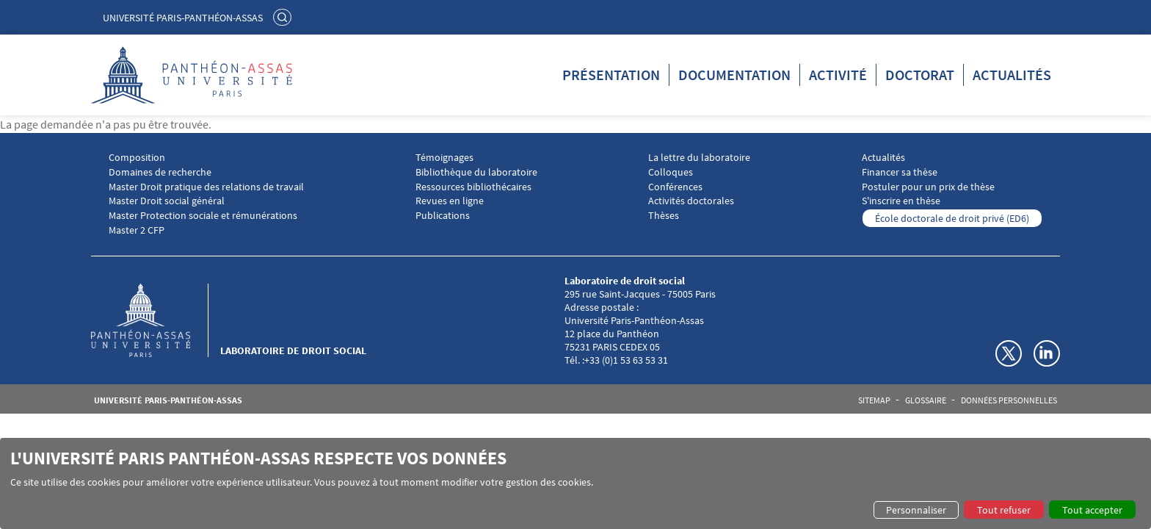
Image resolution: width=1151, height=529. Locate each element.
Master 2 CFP (136, 230)
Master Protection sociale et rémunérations (203, 215)
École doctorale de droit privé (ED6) (952, 218)
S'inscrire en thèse (901, 201)
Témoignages (444, 157)
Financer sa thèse (899, 172)
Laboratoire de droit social (293, 350)
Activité (838, 74)
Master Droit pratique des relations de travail (206, 187)
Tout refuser (1004, 510)
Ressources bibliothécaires (473, 187)
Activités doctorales (691, 201)
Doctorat (919, 74)
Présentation (611, 74)
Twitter (1008, 353)
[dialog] (575, 483)
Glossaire (925, 400)
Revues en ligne (449, 201)
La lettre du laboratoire (699, 157)
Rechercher (284, 17)
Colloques (670, 172)
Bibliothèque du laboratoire (476, 172)
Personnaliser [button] (916, 510)
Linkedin (1047, 353)
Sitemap (874, 400)
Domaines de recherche (160, 172)
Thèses (663, 215)
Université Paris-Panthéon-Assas (183, 17)
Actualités (1012, 74)
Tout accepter (1092, 510)
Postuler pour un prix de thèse (928, 187)
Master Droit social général (167, 201)
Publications (442, 215)
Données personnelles (1009, 400)
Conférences (675, 187)
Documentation (734, 74)
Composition (137, 157)
